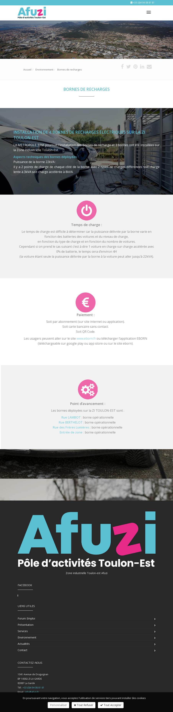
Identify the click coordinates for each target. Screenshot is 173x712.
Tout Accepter (110, 705)
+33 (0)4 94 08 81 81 (144, 2)
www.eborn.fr (84, 338)
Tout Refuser (83, 705)
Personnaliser (58, 705)
